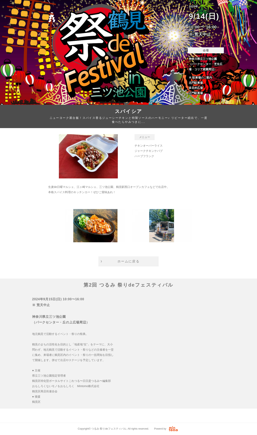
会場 (206, 50)
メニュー (144, 137)
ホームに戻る (128, 261)
